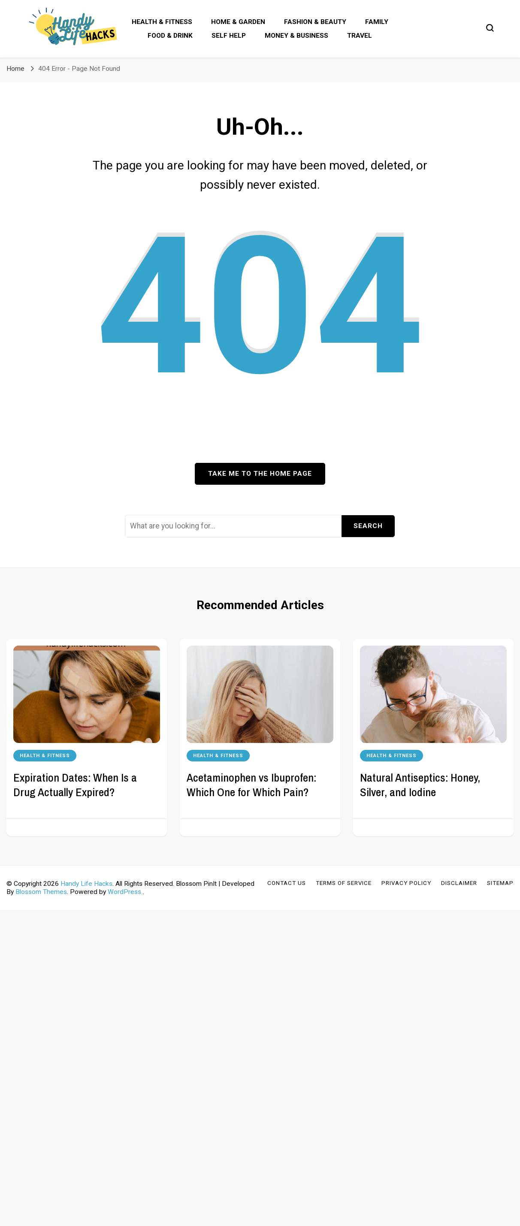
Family (376, 22)
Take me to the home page (260, 473)
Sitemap (500, 883)
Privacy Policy (406, 883)
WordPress (124, 892)
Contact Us (286, 883)
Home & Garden (238, 22)
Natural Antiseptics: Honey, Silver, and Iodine (420, 784)
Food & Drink (170, 35)
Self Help (229, 35)
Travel (359, 35)
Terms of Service (344, 883)
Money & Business (296, 35)
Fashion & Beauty (315, 22)
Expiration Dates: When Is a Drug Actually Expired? (75, 784)
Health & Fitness (162, 22)
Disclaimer (459, 883)
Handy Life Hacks (86, 884)
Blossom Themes (41, 892)
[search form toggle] (490, 28)
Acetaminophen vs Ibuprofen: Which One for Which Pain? (251, 784)
